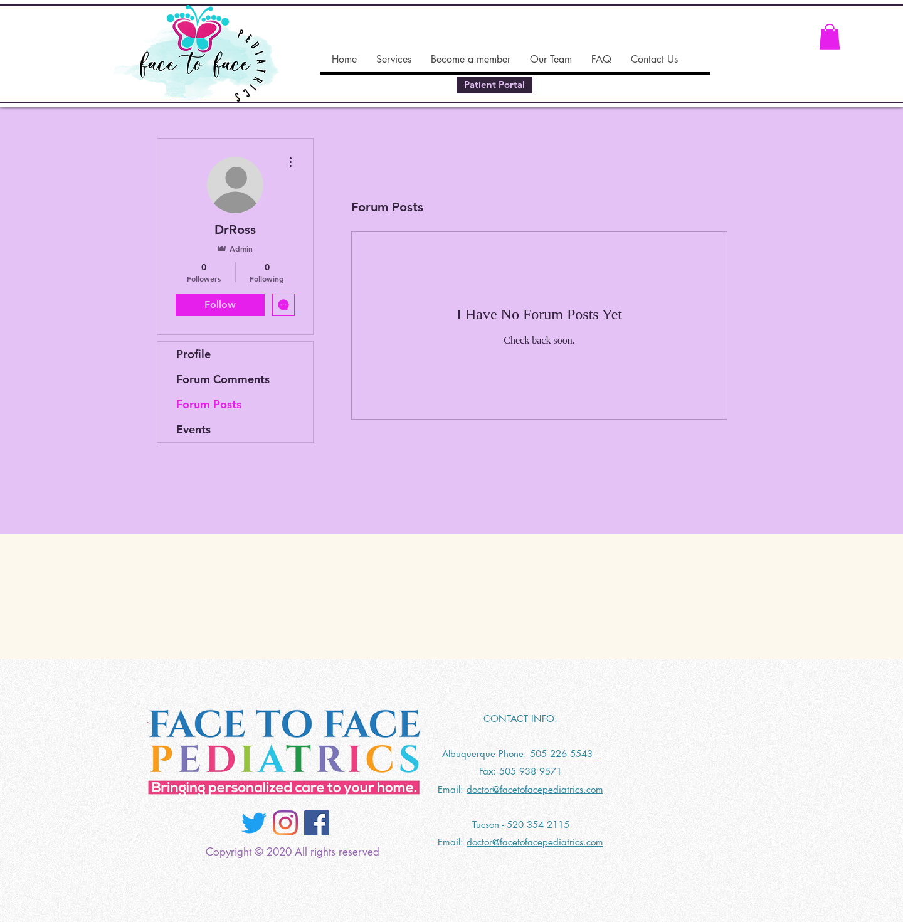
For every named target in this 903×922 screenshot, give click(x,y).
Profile (193, 354)
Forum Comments (223, 379)
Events (193, 429)
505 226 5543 (564, 754)
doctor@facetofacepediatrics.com (535, 789)
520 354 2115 (538, 824)
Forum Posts (208, 404)
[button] (829, 37)
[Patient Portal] (494, 85)
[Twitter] (254, 822)
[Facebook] (316, 822)
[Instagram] (285, 822)
